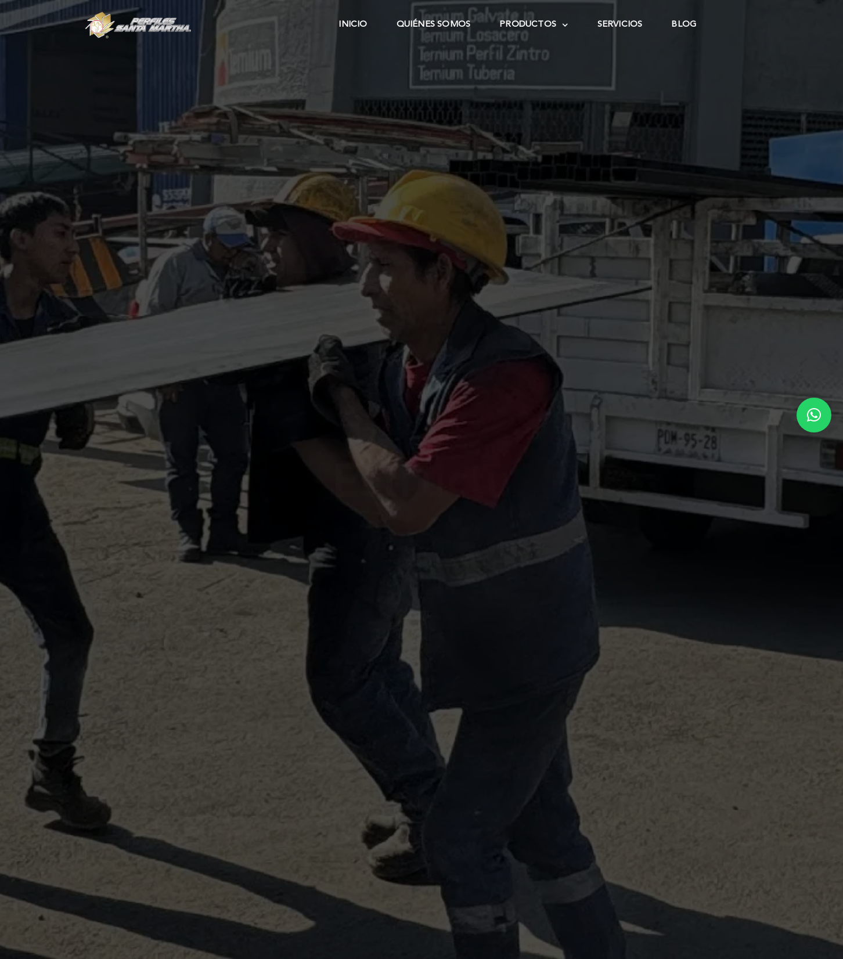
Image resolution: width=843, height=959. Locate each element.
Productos (533, 25)
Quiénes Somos (434, 24)
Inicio (352, 24)
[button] (814, 415)
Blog (683, 24)
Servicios (620, 24)
